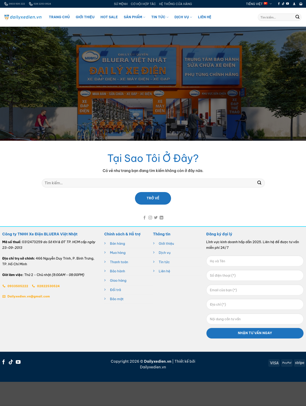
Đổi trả (115, 290)
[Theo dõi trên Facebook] (278, 3)
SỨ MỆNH (121, 4)
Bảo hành (117, 271)
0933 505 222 (14, 4)
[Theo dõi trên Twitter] (156, 218)
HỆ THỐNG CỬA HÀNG (175, 4)
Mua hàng (117, 253)
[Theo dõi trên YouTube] (287, 3)
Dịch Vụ (183, 17)
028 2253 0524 (39, 4)
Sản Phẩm (134, 17)
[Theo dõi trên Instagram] (150, 218)
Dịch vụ (165, 253)
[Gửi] (297, 17)
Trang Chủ (59, 17)
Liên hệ (164, 271)
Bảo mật (117, 299)
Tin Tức (159, 17)
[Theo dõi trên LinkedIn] (161, 218)
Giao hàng (118, 280)
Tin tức (164, 262)
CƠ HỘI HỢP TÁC (143, 4)
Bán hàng (117, 244)
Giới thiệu (166, 244)
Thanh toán (119, 262)
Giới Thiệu (85, 17)
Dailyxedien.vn (153, 367)
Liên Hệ (204, 17)
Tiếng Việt (259, 4)
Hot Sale (109, 17)
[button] (294, 4)
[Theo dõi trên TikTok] (283, 3)
